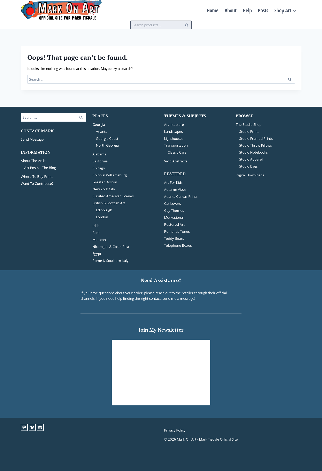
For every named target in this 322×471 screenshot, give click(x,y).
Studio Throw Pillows (255, 145)
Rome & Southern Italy (110, 260)
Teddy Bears (174, 238)
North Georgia (107, 145)
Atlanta (101, 131)
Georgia (98, 124)
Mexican (99, 239)
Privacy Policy (174, 430)
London (102, 217)
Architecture (174, 124)
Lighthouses (173, 138)
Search (188, 25)
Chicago (98, 168)
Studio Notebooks (253, 152)
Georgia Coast (107, 138)
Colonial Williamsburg (109, 175)
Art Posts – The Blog (40, 167)
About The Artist (34, 160)
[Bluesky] (32, 427)
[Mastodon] (24, 427)
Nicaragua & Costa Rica (110, 246)
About (231, 10)
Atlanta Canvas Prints (181, 196)
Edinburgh (104, 210)
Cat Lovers (172, 203)
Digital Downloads (250, 175)
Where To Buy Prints (37, 176)
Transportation (176, 145)
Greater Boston (104, 182)
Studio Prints (249, 131)
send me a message (178, 298)
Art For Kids (173, 182)
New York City (103, 189)
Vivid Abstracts (175, 161)
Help (247, 10)
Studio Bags (248, 166)
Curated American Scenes (113, 196)
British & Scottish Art (108, 203)
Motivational (174, 217)
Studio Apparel (251, 159)
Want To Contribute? (37, 183)
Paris (96, 232)
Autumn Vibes (175, 189)
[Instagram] (40, 427)
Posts (263, 10)
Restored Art (174, 224)
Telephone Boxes (178, 245)
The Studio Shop (248, 124)
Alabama (99, 154)
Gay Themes (174, 210)
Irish (95, 225)
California (100, 161)
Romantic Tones (177, 231)
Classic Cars (177, 152)
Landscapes (173, 131)
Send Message (32, 139)
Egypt (96, 253)
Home (212, 10)
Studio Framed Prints (256, 138)
